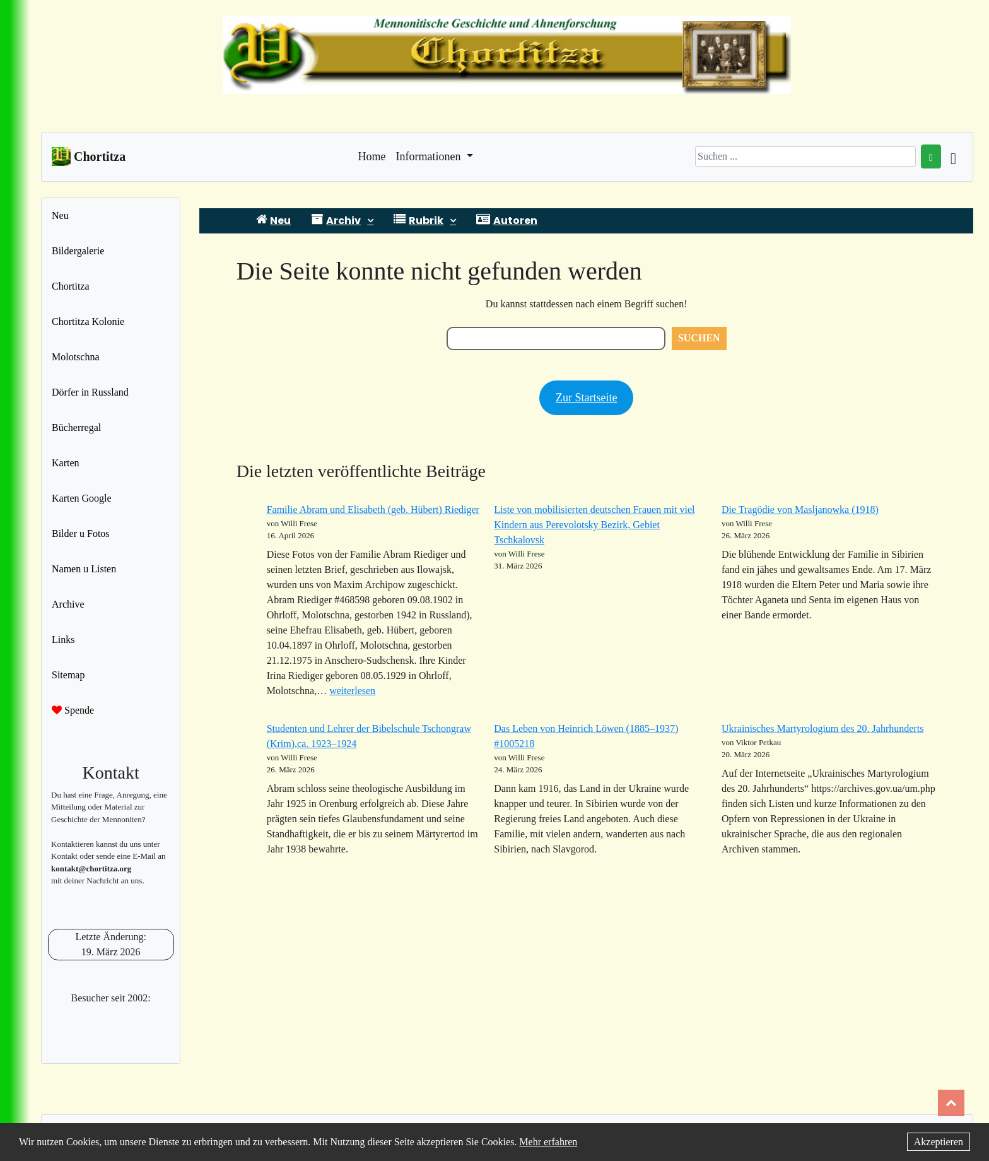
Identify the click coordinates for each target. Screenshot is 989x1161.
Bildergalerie (78, 250)
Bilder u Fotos (81, 533)
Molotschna (76, 356)
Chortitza (71, 286)
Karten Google (82, 498)
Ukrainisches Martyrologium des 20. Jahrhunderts (822, 728)
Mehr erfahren (548, 1141)
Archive (68, 604)
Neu (60, 215)
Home (372, 155)
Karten (65, 462)
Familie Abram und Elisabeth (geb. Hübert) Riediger (373, 509)
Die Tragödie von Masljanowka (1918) (800, 509)
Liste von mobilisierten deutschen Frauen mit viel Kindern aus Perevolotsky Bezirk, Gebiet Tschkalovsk (594, 524)
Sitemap (68, 674)
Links (63, 639)
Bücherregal (76, 427)
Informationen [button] (430, 156)
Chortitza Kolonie (88, 321)
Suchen (699, 338)
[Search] (805, 156)
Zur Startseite (586, 397)
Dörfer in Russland (90, 392)
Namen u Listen (84, 568)
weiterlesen (352, 690)
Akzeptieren (938, 1141)
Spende (73, 710)
